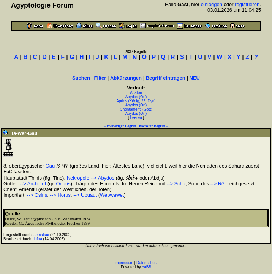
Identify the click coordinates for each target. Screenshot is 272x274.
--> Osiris (37, 195)
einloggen (211, 4)
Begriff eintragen (165, 78)
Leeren (136, 118)
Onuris (63, 183)
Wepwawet (112, 195)
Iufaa (38, 239)
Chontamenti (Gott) (136, 109)
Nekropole (78, 178)
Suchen (81, 78)
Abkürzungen (126, 78)
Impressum (123, 263)
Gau (50, 166)
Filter (100, 78)
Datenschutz (147, 263)
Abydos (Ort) (136, 97)
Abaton (136, 93)
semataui (41, 235)
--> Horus (60, 195)
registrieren (247, 4)
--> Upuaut (85, 195)
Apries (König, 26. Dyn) (135, 101)
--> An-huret (33, 183)
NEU (195, 78)
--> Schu (176, 183)
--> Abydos (103, 178)
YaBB (146, 267)
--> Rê (217, 183)
